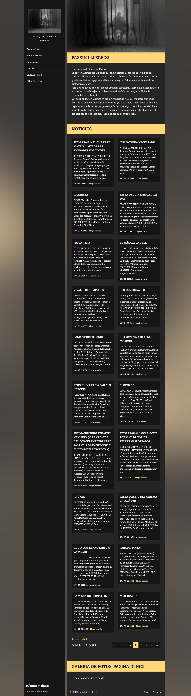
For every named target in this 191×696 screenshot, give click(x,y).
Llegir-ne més (95, 183)
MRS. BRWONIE (130, 596)
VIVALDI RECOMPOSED (89, 290)
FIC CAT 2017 (82, 242)
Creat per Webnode (153, 692)
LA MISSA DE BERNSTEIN (90, 596)
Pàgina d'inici (33, 49)
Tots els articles (80, 639)
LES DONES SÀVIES (132, 290)
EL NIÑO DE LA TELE (133, 242)
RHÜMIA (79, 496)
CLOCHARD (127, 385)
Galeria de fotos (34, 74)
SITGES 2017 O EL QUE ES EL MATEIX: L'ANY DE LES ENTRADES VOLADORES (92, 146)
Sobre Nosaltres (34, 55)
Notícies (31, 68)
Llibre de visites (34, 81)
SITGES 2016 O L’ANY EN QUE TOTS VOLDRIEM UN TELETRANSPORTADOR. (138, 437)
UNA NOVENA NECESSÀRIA (138, 142)
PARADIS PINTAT (131, 547)
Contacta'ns (32, 62)
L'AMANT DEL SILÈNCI (88, 337)
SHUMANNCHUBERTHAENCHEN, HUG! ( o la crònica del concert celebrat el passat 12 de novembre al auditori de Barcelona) (93, 441)
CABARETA (81, 194)
